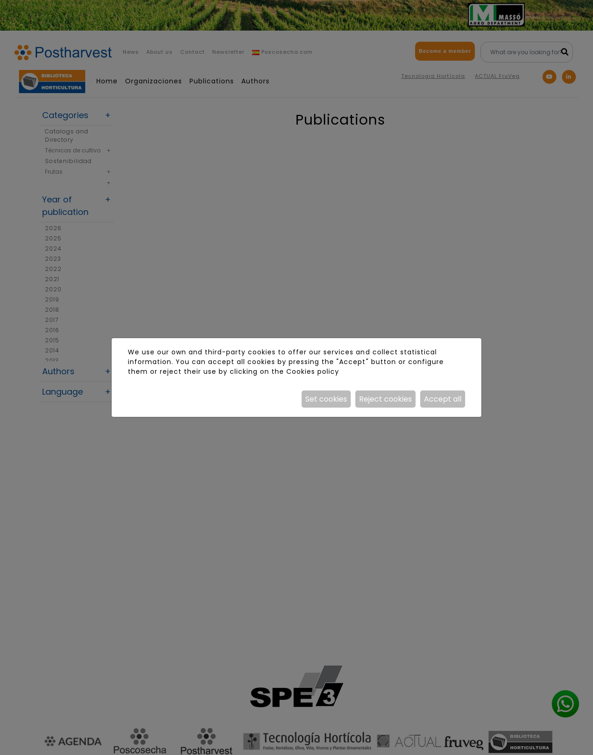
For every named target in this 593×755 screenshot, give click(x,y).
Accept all (442, 399)
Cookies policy (312, 371)
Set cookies (326, 399)
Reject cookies (385, 399)
